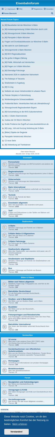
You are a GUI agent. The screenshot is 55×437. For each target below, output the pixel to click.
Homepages (13, 361)
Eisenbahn (27, 158)
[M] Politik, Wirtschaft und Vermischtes (19, 62)
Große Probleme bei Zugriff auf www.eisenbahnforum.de (27, 124)
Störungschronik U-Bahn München (18, 50)
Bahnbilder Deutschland (19, 291)
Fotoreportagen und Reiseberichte (24, 315)
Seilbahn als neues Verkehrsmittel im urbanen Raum (25, 91)
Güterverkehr (14, 179)
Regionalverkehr (15, 171)
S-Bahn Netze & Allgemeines (21, 233)
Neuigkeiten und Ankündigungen (23, 382)
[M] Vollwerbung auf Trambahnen (17, 145)
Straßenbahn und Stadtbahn (21, 259)
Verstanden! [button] (16, 432)
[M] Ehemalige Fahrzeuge (15, 71)
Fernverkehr (14, 162)
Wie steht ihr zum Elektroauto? (16, 46)
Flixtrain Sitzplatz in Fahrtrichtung (18, 95)
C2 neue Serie (10, 141)
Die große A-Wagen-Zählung (16, 58)
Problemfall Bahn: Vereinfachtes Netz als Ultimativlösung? (27, 104)
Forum (27, 378)
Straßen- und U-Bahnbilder (20, 299)
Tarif (10, 210)
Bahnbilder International (19, 324)
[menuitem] (10, 9)
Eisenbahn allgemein (18, 203)
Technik (12, 195)
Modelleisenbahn (16, 368)
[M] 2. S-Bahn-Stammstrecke (16, 116)
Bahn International (16, 187)
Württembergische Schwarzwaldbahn (19, 99)
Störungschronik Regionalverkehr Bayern (21, 108)
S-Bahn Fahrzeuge (16, 241)
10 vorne (12, 339)
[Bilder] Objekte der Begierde (16, 132)
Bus (10, 268)
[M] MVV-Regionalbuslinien (15, 54)
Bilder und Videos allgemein (21, 282)
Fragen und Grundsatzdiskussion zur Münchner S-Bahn (26, 42)
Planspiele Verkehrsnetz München (18, 137)
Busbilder (12, 307)
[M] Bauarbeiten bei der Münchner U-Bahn (21, 25)
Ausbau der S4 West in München (17, 120)
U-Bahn (11, 226)
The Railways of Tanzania (15, 79)
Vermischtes (27, 335)
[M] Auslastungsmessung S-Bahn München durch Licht (26, 29)
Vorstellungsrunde (16, 399)
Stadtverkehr (27, 221)
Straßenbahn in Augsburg (14, 83)
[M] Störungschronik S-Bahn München (19, 33)
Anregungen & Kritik (17, 390)
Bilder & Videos (27, 277)
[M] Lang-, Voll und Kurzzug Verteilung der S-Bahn (24, 128)
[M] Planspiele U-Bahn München (17, 38)
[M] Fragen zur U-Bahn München (17, 66)
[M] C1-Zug (9, 87)
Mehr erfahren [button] (19, 424)
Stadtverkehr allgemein (19, 249)
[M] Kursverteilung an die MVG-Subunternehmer (23, 112)
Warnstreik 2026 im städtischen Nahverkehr (22, 75)
